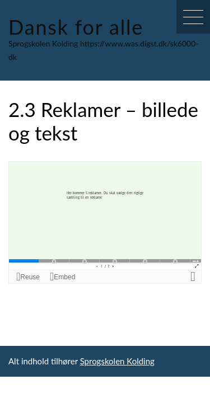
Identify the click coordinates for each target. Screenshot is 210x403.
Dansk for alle (75, 27)
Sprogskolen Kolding (117, 361)
